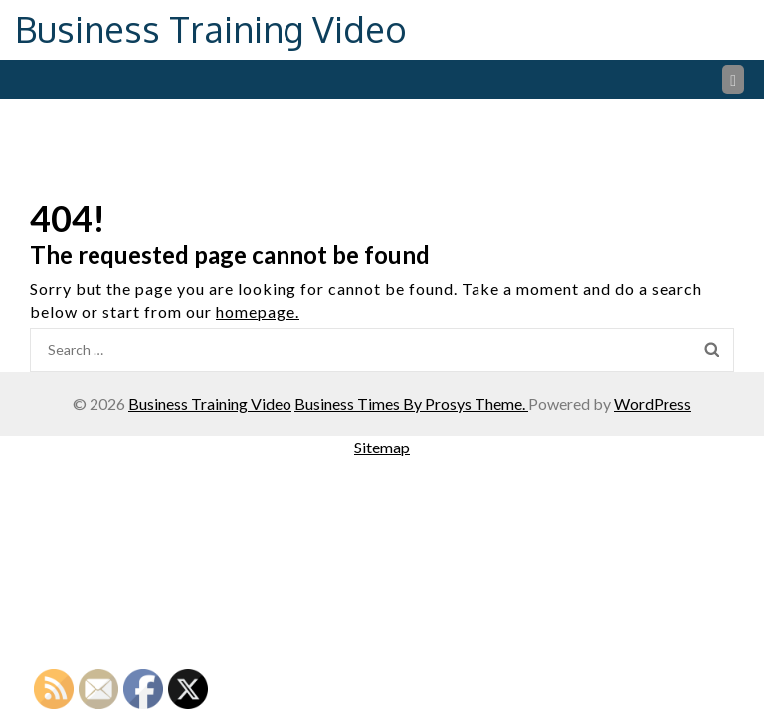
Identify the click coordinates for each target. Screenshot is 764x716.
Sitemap (382, 447)
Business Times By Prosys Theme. (411, 403)
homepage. (257, 311)
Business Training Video (211, 28)
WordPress (652, 403)
